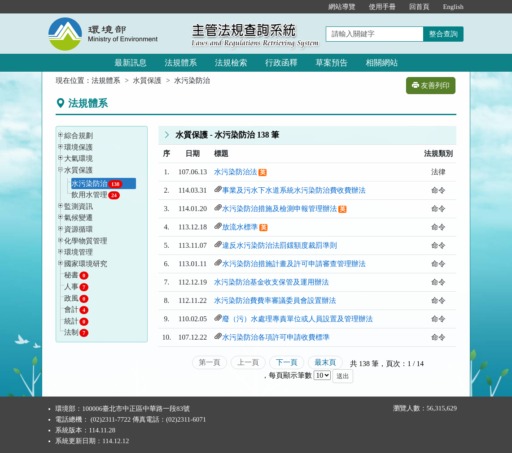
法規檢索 (231, 62)
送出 (343, 376)
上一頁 (248, 362)
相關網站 (382, 62)
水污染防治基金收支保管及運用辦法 (271, 282)
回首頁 (419, 6)
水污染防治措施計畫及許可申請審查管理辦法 (294, 263)
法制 (76, 332)
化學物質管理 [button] (85, 241)
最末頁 (325, 362)
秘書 (76, 275)
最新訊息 (130, 62)
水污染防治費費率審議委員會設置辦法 (275, 300)
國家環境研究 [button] (85, 263)
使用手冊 (382, 6)
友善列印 (431, 85)
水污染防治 (97, 184)
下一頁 (287, 362)
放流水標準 (240, 227)
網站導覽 (341, 6)
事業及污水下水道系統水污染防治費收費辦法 (294, 190)
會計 (76, 310)
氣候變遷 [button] (78, 217)
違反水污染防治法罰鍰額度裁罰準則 (279, 245)
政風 (76, 298)
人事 (76, 287)
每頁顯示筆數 (290, 375)
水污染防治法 (235, 172)
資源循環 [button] (78, 229)
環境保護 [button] (78, 147)
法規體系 (181, 62)
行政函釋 (281, 62)
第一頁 (209, 362)
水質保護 (147, 80)
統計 (76, 321)
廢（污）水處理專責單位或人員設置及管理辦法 (297, 319)
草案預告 (331, 62)
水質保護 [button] (78, 170)
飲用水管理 (95, 195)
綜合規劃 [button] (78, 135)
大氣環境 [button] (78, 158)
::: (312, 6)
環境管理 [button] (78, 252)
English (453, 6)
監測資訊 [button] (78, 206)
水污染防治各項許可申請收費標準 (276, 337)
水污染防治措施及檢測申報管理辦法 (279, 208)
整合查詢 (443, 34)
